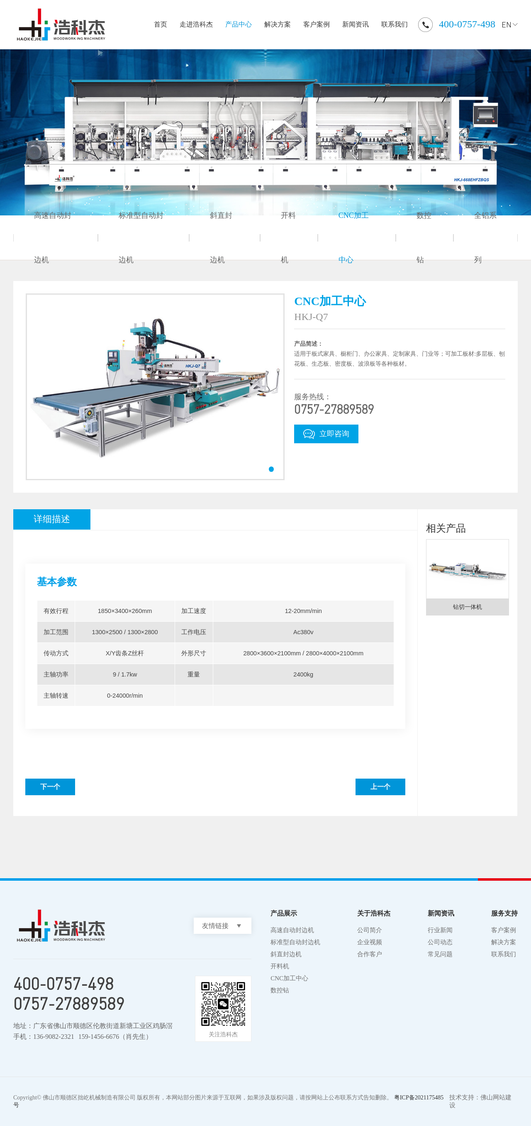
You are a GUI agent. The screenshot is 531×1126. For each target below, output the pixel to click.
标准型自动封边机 (141, 237)
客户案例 (316, 24)
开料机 (288, 237)
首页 (160, 24)
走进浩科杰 (196, 24)
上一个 (380, 786)
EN (507, 24)
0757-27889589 (68, 1004)
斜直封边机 (221, 237)
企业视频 (369, 942)
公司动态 (440, 942)
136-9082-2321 (53, 1036)
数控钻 (424, 237)
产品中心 (238, 24)
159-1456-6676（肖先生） (115, 1036)
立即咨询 (326, 434)
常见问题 (440, 954)
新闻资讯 (355, 24)
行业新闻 (440, 930)
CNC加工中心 (354, 237)
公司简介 (369, 930)
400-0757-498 (467, 24)
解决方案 (277, 24)
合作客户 (369, 954)
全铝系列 (485, 237)
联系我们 (394, 24)
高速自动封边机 (52, 237)
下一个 (50, 786)
